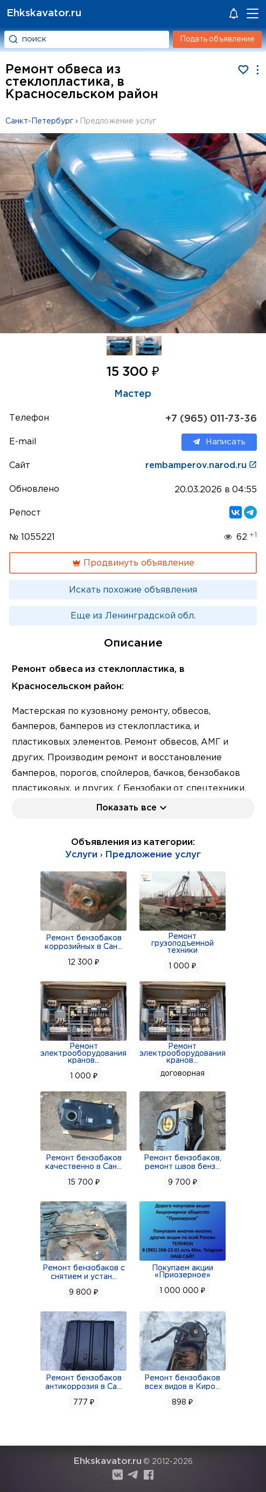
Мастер (132, 394)
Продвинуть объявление (133, 563)
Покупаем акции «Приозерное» (182, 1271)
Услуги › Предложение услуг (132, 855)
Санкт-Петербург (39, 121)
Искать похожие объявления (133, 590)
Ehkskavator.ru (43, 13)
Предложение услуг (118, 121)
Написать (219, 442)
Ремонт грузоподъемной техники (182, 943)
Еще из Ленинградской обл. (133, 616)
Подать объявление (217, 39)
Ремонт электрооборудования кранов (83, 1053)
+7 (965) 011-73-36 (211, 419)
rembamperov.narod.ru (201, 466)
